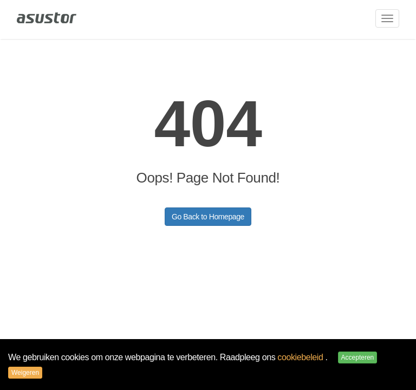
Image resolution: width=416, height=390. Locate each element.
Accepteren (357, 357)
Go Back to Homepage (208, 216)
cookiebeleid (301, 357)
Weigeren (25, 372)
